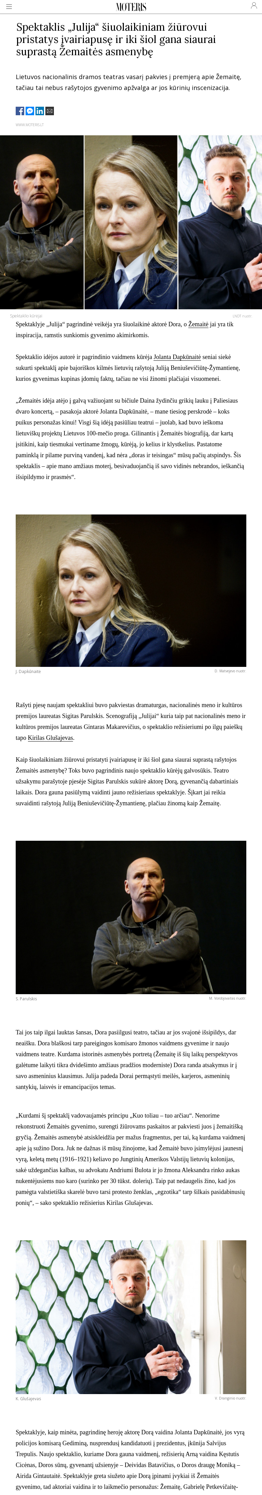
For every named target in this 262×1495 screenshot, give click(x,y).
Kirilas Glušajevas (50, 737)
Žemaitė (198, 324)
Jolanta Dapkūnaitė (177, 357)
